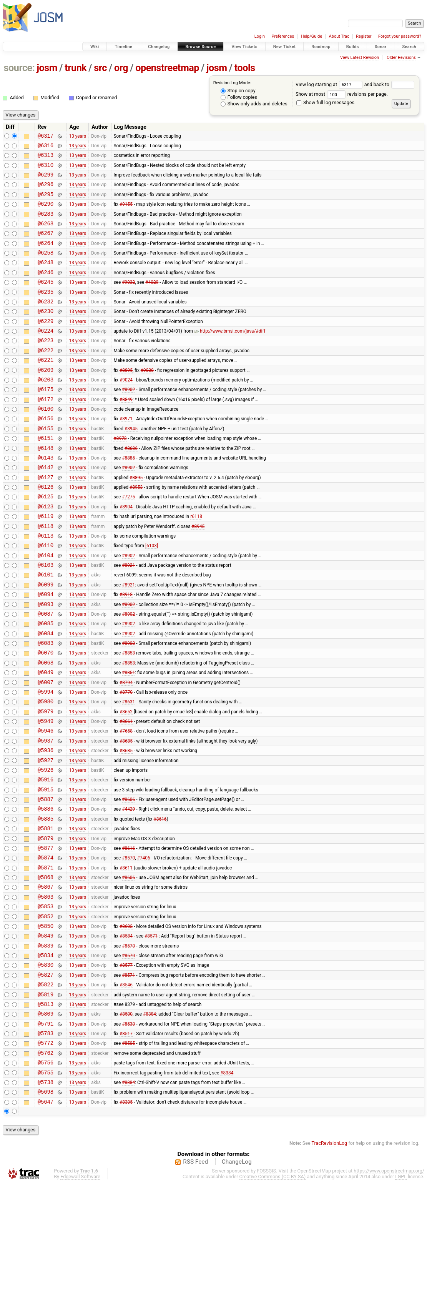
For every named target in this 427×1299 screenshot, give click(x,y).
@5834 (45, 1053)
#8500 (126, 1118)
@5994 (45, 758)
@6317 (45, 136)
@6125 (45, 540)
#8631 (128, 769)
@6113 (45, 584)
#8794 (126, 747)
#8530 (128, 1129)
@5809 (45, 1118)
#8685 (126, 813)
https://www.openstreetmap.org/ (389, 1286)
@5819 (45, 1097)
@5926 (45, 845)
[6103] (151, 595)
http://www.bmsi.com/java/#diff (230, 355)
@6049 (45, 736)
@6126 (45, 529)
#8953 (136, 529)
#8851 (128, 736)
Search (409, 46)
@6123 (45, 551)
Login (259, 36)
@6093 (45, 660)
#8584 (126, 1031)
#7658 (126, 802)
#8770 (126, 758)
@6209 (45, 398)
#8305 (126, 1216)
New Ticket (284, 46)
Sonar (381, 46)
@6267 (45, 245)
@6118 (45, 573)
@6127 (45, 518)
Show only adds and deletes (254, 104)
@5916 (45, 856)
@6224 (45, 354)
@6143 (45, 496)
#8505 (128, 1151)
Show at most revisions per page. (342, 94)
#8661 (126, 791)
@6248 (45, 278)
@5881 (45, 911)
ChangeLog (237, 1277)
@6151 (45, 474)
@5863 (45, 987)
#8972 (119, 475)
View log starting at (330, 84)
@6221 (45, 387)
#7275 (128, 540)
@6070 (45, 714)
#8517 (126, 1140)
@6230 (45, 332)
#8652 (126, 780)
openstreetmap (167, 67)
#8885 (128, 496)
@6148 (45, 486)
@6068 (45, 725)
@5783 (45, 1140)
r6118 (196, 562)
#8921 (128, 617)
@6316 (45, 147)
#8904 (126, 551)
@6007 (45, 747)
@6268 (45, 234)
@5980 (45, 769)
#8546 (126, 1086)
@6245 (45, 300)
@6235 (45, 311)
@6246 (45, 289)
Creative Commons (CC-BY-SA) (272, 1292)
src (100, 67)
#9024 (126, 409)
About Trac (339, 36)
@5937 (45, 813)
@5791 (45, 1129)
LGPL (401, 1292)
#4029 (151, 300)
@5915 (45, 867)
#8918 (126, 649)
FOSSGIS (266, 1286)
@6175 (45, 420)
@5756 (45, 1173)
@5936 (45, 824)
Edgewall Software (80, 1292)
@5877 (45, 933)
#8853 (128, 715)
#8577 (126, 1064)
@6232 (45, 322)
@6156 (45, 452)
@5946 (45, 802)
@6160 (45, 442)
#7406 (143, 944)
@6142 (45, 507)
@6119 (45, 562)
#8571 (151, 1031)
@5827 (45, 1075)
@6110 (45, 594)
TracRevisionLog (329, 1258)
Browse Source (201, 46)
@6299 (45, 180)
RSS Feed (195, 1277)
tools (244, 67)
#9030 (147, 398)
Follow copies (239, 97)
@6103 (45, 616)
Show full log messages (325, 102)
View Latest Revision (359, 57)
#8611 (126, 955)
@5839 (45, 1042)
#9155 (126, 213)
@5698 (45, 1205)
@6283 (45, 224)
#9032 (128, 300)
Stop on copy (238, 90)
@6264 (45, 256)
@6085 (45, 682)
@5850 (45, 1020)
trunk (75, 67)
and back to (389, 84)
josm (47, 67)
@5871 (45, 955)
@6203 (45, 409)
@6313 (45, 158)
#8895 (126, 398)
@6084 (45, 693)
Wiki (94, 46)
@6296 (45, 191)
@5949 (45, 791)
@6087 (45, 671)
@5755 (45, 1184)
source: (19, 67)
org (121, 67)
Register (363, 36)
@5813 (45, 1107)
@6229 (45, 344)
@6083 (45, 704)
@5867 (45, 976)
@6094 (45, 649)
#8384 (149, 1118)
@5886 (45, 889)
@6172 (45, 431)
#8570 (128, 944)
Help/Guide (311, 36)
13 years (77, 136)
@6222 (45, 376)
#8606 (128, 878)
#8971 (126, 453)
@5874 (45, 944)
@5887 (45, 878)
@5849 (45, 1031)
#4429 (128, 889)
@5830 (45, 1064)
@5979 (45, 780)
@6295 (45, 202)
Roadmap (321, 46)
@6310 (45, 169)
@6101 (45, 627)
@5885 (45, 900)
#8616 (159, 900)
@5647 (45, 1217)
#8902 (128, 420)
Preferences (282, 36)
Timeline (123, 46)
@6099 (45, 638)
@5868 (45, 965)
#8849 (126, 431)
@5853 (45, 998)
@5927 (45, 835)
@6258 (45, 267)
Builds (352, 46)
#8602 (126, 1020)
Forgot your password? (399, 36)
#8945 (131, 463)
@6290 (45, 212)
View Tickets (244, 46)
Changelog (158, 46)
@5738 (45, 1195)
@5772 (45, 1151)
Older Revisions (401, 57)
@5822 (45, 1085)
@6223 (45, 365)
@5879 (45, 922)
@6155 (45, 464)
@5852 (45, 1009)
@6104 (45, 606)
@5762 (45, 1162)
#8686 (131, 485)
